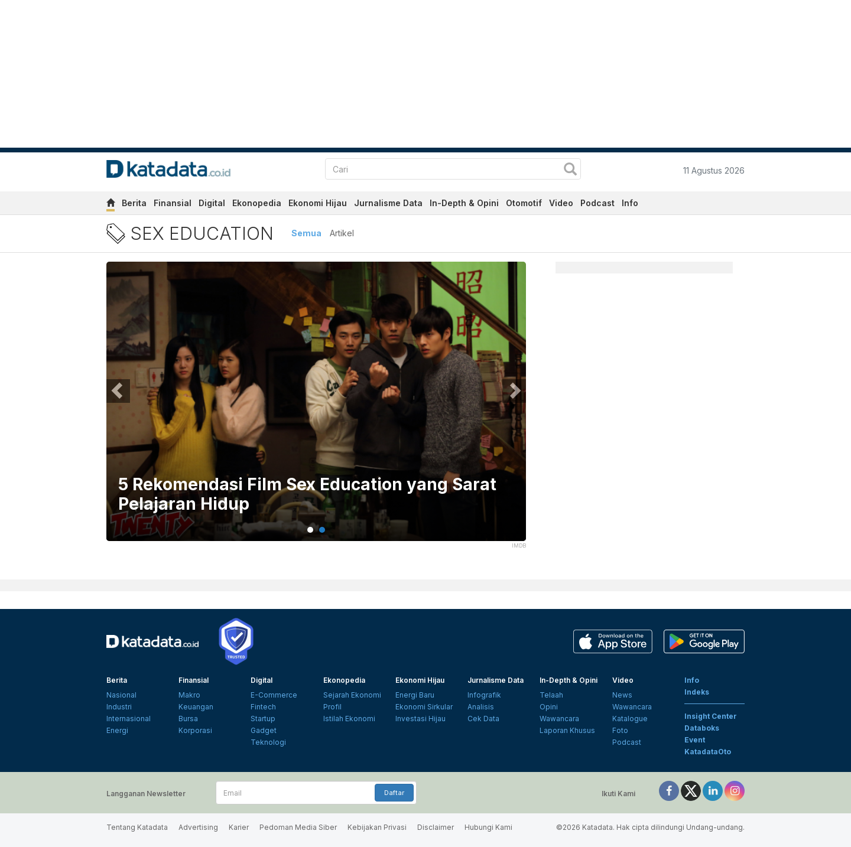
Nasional (121, 694)
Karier (239, 827)
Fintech (263, 706)
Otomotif (524, 203)
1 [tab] (310, 530)
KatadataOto (707, 751)
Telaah (551, 694)
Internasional (128, 718)
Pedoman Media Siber (298, 827)
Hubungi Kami (488, 827)
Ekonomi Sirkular (424, 706)
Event (694, 739)
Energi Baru (414, 694)
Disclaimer (435, 827)
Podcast (597, 203)
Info (630, 203)
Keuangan (195, 706)
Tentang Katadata (137, 827)
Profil (332, 706)
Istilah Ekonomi (349, 718)
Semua (306, 233)
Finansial (172, 203)
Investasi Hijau (420, 718)
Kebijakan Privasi (377, 827)
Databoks (701, 728)
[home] (110, 204)
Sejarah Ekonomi (352, 694)
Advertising (198, 827)
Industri (119, 706)
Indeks (696, 692)
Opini (549, 706)
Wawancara (559, 718)
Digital (212, 203)
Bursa (188, 718)
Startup (263, 718)
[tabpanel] (316, 409)
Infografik (484, 694)
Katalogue (630, 718)
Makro (189, 694)
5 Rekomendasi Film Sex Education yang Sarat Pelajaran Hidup (307, 494)
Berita (134, 203)
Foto (620, 730)
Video (561, 203)
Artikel (342, 233)
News (622, 694)
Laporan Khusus (567, 730)
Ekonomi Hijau (317, 203)
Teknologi (268, 742)
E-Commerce (274, 694)
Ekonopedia (256, 203)
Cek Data (483, 718)
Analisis (480, 706)
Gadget (264, 730)
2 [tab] (322, 530)
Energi (117, 730)
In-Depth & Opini (464, 203)
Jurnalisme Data (388, 203)
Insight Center (710, 716)
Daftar (394, 793)
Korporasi (195, 730)
